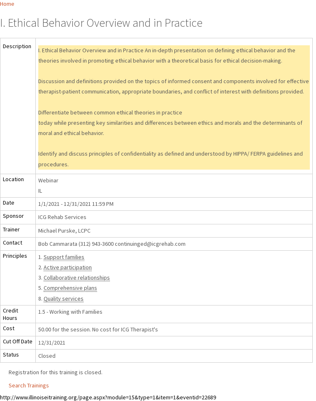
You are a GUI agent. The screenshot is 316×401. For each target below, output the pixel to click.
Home (7, 3)
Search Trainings (29, 385)
